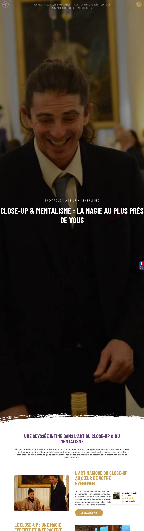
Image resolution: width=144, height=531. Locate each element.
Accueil (38, 5)
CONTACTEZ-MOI (89, 512)
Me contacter (85, 8)
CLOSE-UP (105, 5)
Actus (72, 8)
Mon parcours (59, 8)
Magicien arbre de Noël (86, 5)
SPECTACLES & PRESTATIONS (58, 5)
